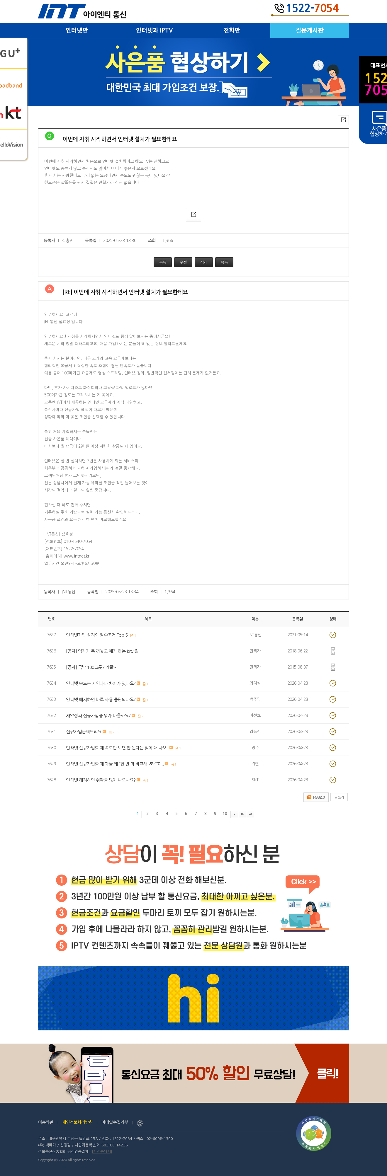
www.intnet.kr (76, 556)
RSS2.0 (319, 797)
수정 (183, 262)
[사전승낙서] (102, 1151)
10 (225, 814)
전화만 (231, 30)
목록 (224, 262)
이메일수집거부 (114, 1122)
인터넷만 (77, 30)
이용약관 (45, 1122)
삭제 (203, 262)
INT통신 (68, 592)
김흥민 (67, 240)
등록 (162, 262)
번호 (51, 619)
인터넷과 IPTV (154, 30)
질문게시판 (310, 30)
